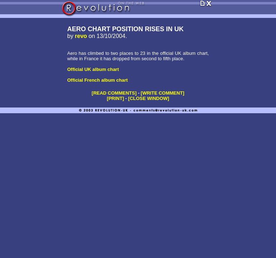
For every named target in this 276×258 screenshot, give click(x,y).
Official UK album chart (93, 69)
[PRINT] (115, 98)
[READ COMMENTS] (114, 93)
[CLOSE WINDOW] (148, 98)
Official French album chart (97, 80)
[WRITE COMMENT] (162, 93)
